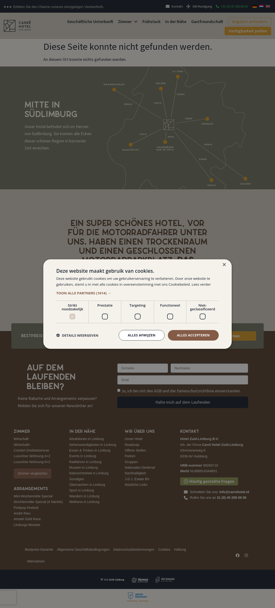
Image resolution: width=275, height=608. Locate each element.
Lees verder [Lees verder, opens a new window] (201, 284)
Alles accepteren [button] (193, 335)
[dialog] (137, 304)
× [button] (224, 265)
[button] (137, 293)
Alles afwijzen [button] (142, 335)
